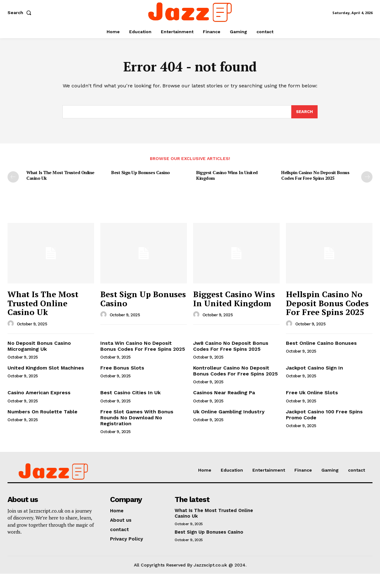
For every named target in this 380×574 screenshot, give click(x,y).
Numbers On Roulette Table (42, 412)
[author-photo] (12, 323)
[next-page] (366, 177)
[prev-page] (13, 177)
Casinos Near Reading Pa (224, 393)
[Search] (304, 111)
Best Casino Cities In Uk (130, 393)
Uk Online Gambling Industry (229, 412)
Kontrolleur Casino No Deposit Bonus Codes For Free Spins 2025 (235, 371)
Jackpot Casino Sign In (314, 368)
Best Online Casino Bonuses (321, 343)
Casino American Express (39, 393)
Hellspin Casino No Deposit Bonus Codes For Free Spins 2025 (315, 175)
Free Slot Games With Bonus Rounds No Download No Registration (136, 418)
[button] (21, 12)
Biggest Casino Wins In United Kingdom (227, 175)
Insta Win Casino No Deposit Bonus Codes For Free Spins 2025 (142, 346)
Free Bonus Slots (122, 368)
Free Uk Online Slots (312, 393)
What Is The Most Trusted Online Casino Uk (60, 175)
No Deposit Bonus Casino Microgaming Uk (39, 346)
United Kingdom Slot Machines (46, 368)
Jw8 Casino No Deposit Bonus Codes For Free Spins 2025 (230, 346)
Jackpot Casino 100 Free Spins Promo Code (324, 415)
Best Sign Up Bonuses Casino (140, 173)
